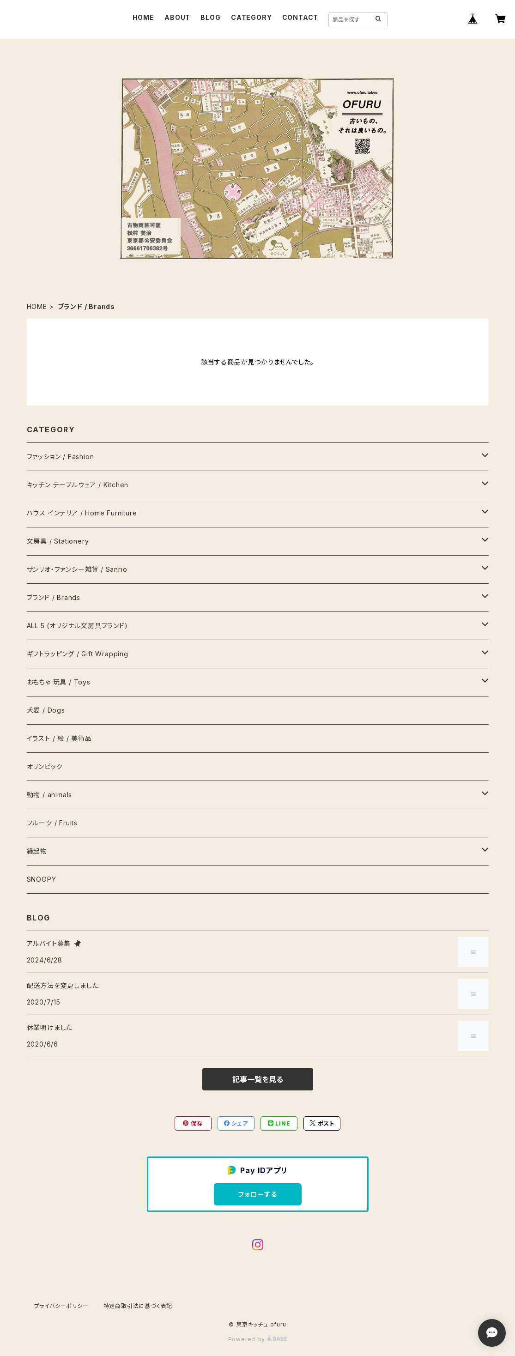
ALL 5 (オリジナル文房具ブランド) (77, 626)
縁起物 (37, 851)
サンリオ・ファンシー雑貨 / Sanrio (77, 569)
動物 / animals (50, 795)
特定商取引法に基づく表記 (138, 1305)
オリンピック (45, 766)
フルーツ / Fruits (52, 823)
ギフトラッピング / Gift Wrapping (77, 654)
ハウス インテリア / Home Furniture (82, 513)
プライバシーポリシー (61, 1305)
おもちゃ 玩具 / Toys (59, 682)
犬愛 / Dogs (46, 710)
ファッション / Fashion (60, 456)
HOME (143, 17)
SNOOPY (41, 879)
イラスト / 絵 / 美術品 (59, 738)
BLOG (210, 17)
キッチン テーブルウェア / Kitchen (78, 485)
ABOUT (177, 17)
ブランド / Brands (53, 597)
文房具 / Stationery (58, 541)
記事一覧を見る (257, 1079)
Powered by (257, 1339)
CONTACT (300, 17)
